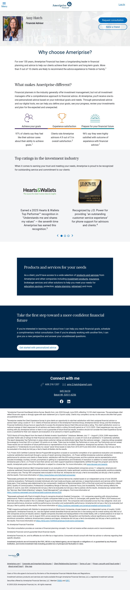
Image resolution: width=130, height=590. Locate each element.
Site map (28, 566)
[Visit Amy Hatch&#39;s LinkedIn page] (68, 401)
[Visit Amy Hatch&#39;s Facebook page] (62, 401)
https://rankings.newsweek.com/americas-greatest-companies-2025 (84, 506)
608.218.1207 (52, 384)
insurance (94, 279)
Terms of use (84, 564)
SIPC (68, 581)
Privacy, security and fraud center (106, 564)
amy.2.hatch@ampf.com (79, 384)
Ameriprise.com (13, 564)
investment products (77, 279)
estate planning (62, 286)
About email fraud (15, 566)
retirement (76, 286)
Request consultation (113, 20)
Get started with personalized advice (38, 347)
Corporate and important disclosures (37, 564)
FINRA (59, 581)
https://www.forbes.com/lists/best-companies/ (57, 475)
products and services (88, 275)
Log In (122, 4)
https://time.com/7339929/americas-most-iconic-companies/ (60, 521)
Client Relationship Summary (65, 564)
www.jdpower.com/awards (97, 464)
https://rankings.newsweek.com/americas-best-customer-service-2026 (34, 492)
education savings (33, 286)
